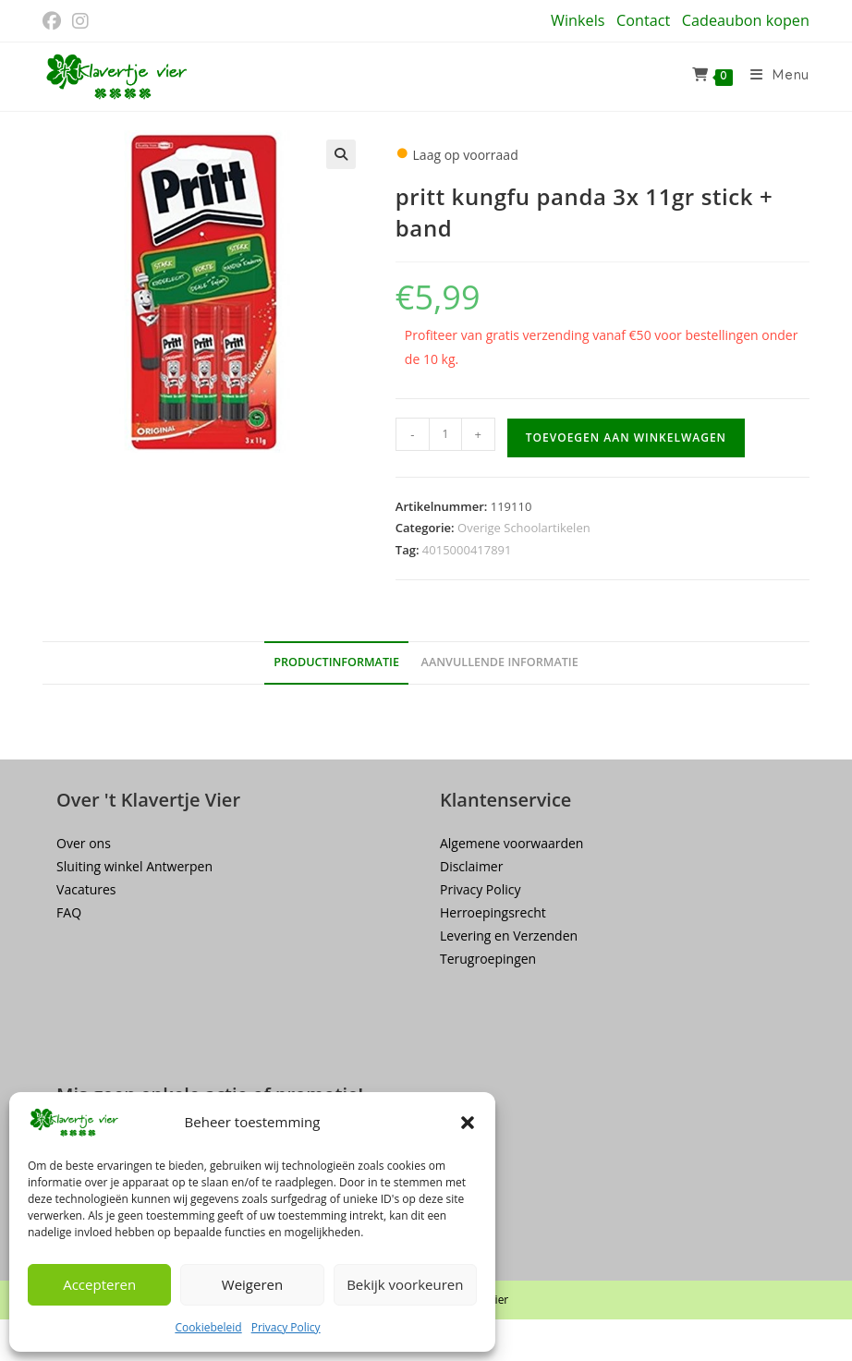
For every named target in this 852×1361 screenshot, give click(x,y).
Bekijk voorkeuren (405, 1284)
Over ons (83, 843)
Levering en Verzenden (509, 935)
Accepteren (99, 1284)
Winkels (577, 20)
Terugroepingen (488, 958)
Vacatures (86, 889)
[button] (467, 1122)
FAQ (68, 912)
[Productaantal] (445, 434)
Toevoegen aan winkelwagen (626, 437)
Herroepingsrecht (493, 912)
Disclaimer (471, 866)
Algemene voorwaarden (511, 843)
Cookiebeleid (208, 1327)
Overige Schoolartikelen (523, 527)
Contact (643, 20)
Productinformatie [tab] (336, 662)
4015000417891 (467, 549)
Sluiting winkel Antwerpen (134, 866)
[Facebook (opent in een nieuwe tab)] (55, 21)
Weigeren (252, 1284)
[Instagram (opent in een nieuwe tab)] (80, 21)
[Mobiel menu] (772, 76)
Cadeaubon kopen (745, 20)
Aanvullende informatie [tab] (499, 662)
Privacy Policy (286, 1327)
